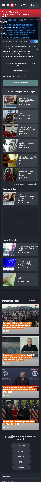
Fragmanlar (11, 416)
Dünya (30, 416)
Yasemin (28, 478)
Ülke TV (31, 474)
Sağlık (12, 423)
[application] (20, 28)
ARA (23, 5)
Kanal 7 (9, 474)
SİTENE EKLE (19, 184)
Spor (30, 423)
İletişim (4, 453)
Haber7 (15, 478)
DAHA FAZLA (33, 300)
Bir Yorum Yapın (20, 83)
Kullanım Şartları (7, 443)
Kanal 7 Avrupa (24, 474)
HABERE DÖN (31, 184)
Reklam (4, 448)
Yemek (21, 429)
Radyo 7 (17, 474)
